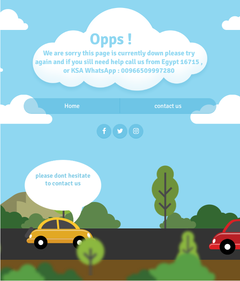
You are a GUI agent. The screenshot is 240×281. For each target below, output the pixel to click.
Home (72, 106)
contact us (168, 106)
